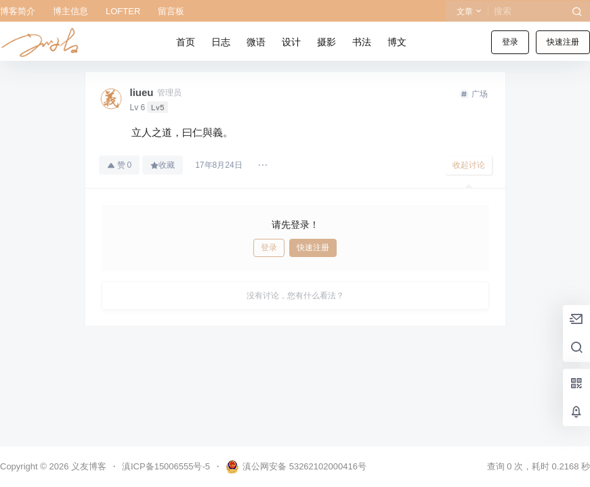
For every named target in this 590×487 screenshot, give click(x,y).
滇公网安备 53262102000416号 (296, 466)
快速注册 (563, 42)
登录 (510, 42)
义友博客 (87, 466)
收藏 (162, 165)
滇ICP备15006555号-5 (166, 466)
